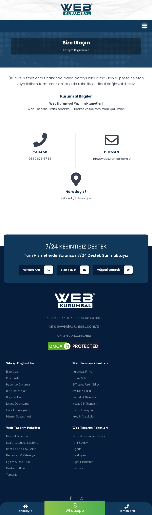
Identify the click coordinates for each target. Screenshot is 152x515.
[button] (126, 508)
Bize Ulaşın (13, 371)
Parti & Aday (80, 442)
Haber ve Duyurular (18, 384)
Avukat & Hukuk (82, 390)
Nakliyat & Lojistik (17, 436)
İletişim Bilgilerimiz (76, 50)
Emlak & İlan (80, 378)
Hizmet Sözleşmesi (18, 416)
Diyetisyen (79, 455)
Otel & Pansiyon (82, 410)
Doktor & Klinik (15, 468)
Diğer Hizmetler (82, 461)
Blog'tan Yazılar (16, 390)
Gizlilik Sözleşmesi (18, 410)
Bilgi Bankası (14, 397)
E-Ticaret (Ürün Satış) (85, 384)
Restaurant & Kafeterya (20, 455)
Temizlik (11, 474)
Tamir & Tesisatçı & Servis (88, 436)
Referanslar (13, 378)
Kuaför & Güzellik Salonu (22, 442)
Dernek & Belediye (84, 397)
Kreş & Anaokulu (83, 416)
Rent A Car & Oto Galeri (21, 449)
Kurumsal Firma (82, 371)
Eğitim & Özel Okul (18, 461)
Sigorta (76, 449)
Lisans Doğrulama (17, 403)
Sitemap (77, 468)
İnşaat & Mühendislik (85, 403)
